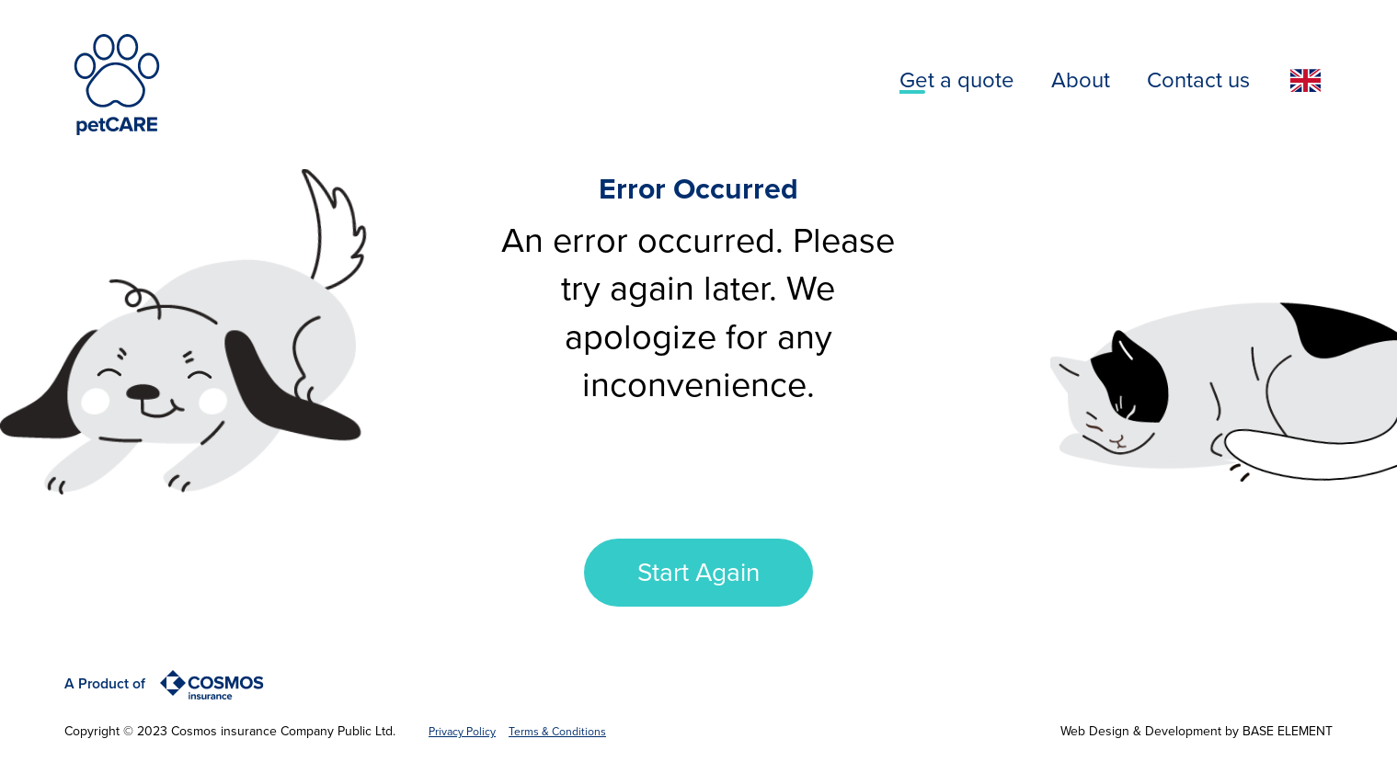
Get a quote (956, 80)
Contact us (1198, 80)
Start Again (698, 572)
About (1080, 80)
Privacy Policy (462, 731)
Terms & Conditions (557, 731)
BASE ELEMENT (1287, 731)
